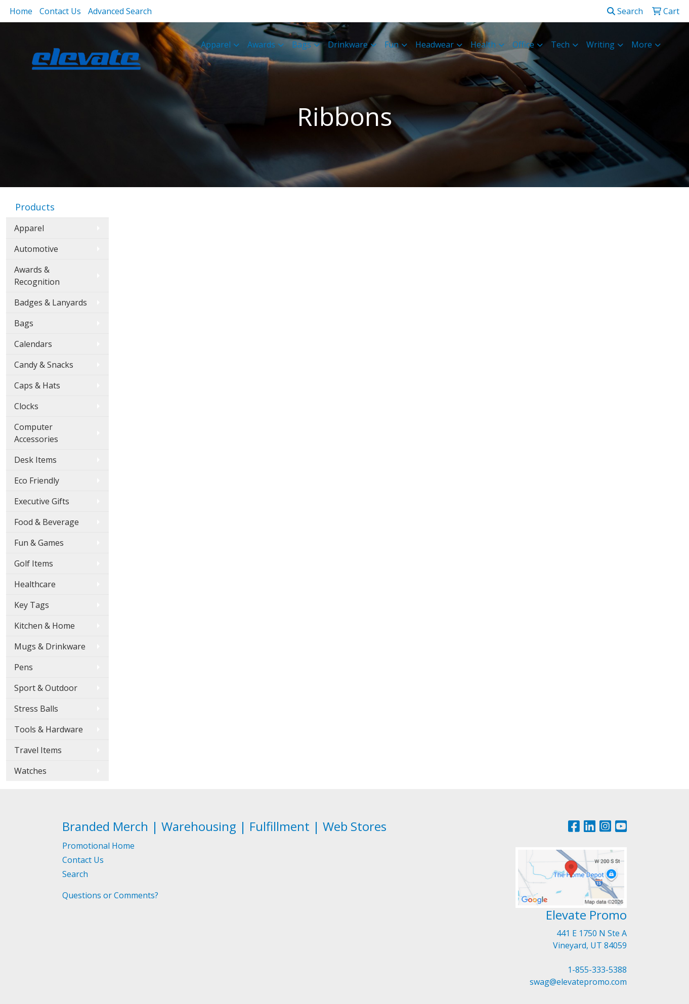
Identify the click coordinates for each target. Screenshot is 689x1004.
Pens (23, 667)
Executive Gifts (41, 501)
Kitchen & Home (44, 625)
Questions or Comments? (110, 895)
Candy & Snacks (43, 364)
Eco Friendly (36, 480)
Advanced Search (120, 11)
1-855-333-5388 (597, 969)
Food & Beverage (46, 522)
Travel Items (38, 750)
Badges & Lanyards (50, 302)
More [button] (641, 44)
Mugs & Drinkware (49, 646)
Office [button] (523, 44)
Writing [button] (600, 44)
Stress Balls (36, 708)
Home (21, 11)
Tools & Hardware (48, 729)
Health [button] (483, 44)
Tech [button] (560, 44)
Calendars (33, 344)
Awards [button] (261, 44)
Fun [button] (391, 44)
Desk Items (35, 459)
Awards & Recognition (37, 275)
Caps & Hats (37, 385)
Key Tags (31, 604)
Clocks (26, 406)
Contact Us (60, 11)
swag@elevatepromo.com (578, 981)
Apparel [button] (216, 44)
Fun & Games (39, 542)
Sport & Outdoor (45, 687)
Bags (23, 323)
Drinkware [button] (348, 44)
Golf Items (33, 563)
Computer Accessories (36, 433)
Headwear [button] (434, 44)
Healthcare (35, 584)
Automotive (36, 248)
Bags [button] (301, 44)
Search (625, 11)
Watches (30, 770)
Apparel (29, 228)
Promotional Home (98, 845)
